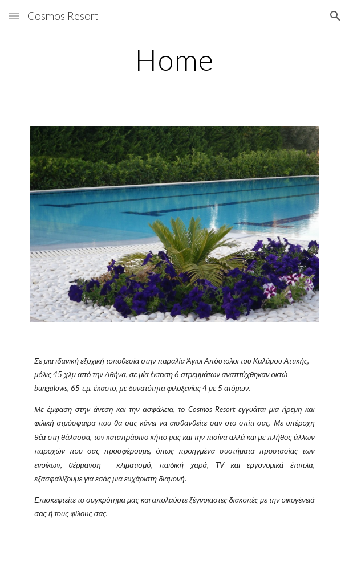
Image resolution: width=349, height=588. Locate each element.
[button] (13, 15)
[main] (174, 59)
